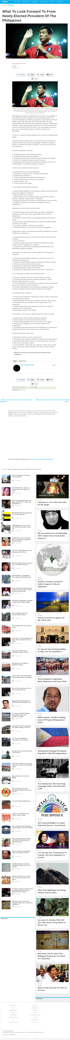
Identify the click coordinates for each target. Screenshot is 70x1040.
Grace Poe (45, 387)
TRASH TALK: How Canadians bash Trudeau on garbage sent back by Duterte (21, 540)
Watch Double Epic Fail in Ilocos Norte (21, 626)
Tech (13, 1008)
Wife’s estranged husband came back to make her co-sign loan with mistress (21, 502)
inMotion (13, 1015)
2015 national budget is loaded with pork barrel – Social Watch (51, 824)
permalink (23, 390)
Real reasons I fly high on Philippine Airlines (20, 664)
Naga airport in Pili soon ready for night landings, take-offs (21, 727)
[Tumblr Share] (41, 75)
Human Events (13, 1017)
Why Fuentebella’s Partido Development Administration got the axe (21, 790)
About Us (35, 1022)
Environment (13, 1010)
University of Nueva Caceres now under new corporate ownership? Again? (22, 765)
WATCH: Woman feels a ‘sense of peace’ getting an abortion (22, 564)
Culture (28, 387)
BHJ (13, 1020)
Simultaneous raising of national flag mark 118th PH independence (52, 752)
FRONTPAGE (13, 1005)
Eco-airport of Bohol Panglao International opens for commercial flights (21, 715)
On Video (17, 1)
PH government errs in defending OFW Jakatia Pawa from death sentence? (52, 536)
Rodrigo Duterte (50, 388)
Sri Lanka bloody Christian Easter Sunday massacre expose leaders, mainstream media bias (22, 590)
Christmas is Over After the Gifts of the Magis (52, 503)
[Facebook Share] (21, 75)
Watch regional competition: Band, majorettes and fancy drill (52, 680)
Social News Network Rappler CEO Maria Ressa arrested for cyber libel (22, 640)
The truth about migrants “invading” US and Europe (20, 739)
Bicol (39, 614)
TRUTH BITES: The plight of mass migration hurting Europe (21, 576)
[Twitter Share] (31, 75)
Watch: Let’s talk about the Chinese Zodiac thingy (20, 814)
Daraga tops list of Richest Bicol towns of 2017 (22, 752)
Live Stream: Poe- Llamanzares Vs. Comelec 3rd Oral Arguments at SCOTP (52, 855)
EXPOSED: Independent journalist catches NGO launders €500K (22, 601)
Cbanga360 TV (35, 1020)
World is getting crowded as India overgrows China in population (50, 584)
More (52, 1)
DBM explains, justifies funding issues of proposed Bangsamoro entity (52, 720)
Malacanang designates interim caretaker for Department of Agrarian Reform (21, 840)
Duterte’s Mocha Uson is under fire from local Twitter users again (21, 878)
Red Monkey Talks (35, 1015)
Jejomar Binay (52, 387)
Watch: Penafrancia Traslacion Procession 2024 (21, 476)
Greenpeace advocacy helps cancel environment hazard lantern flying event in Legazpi (22, 891)
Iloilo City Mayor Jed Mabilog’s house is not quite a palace (21, 852)
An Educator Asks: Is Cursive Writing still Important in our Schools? (21, 865)
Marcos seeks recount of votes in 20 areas (52, 989)
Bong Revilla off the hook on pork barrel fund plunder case (21, 702)
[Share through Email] (35, 79)
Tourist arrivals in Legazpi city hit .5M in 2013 (51, 619)
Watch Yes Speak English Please (21, 801)
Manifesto (59, 1)
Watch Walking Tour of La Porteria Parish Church (20, 614)
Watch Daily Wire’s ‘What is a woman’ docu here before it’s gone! (21, 490)
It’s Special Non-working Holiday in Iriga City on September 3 (52, 650)
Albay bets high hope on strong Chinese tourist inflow (52, 891)
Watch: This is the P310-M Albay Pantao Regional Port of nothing (22, 677)
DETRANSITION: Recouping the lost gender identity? (22, 514)
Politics (40, 715)
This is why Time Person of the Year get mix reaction (21, 689)
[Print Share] (50, 75)
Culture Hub (25, 1)
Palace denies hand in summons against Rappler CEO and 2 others (22, 827)
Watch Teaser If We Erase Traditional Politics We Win (20, 651)
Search (61, 6)
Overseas (34, 1)
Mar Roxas (22, 388)
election (39, 387)
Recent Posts (22, 361)
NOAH (35, 1012)
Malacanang (15, 388)
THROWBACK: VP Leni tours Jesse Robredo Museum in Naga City (21, 527)
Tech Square (44, 1)
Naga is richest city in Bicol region (20, 777)
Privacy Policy (13, 1022)
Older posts (4, 918)
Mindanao (28, 388)
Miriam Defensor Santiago (38, 388)
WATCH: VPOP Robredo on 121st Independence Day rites (22, 551)
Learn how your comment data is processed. (41, 459)
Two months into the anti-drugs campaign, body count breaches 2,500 (52, 786)
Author (15, 361)
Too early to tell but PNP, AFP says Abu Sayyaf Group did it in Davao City (52, 922)
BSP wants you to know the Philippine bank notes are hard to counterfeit (22, 903)
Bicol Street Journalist (27, 365)
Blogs (35, 1017)
